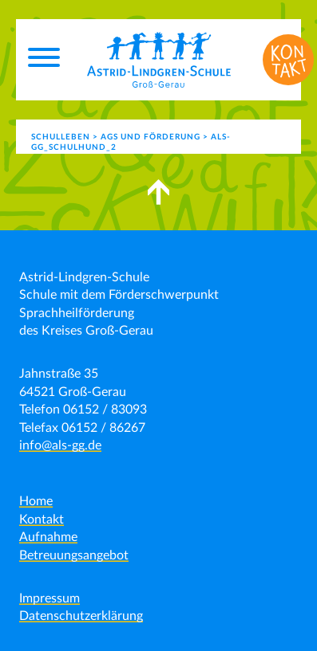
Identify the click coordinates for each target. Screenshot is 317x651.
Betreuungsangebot (74, 555)
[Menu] (44, 59)
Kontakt (41, 519)
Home (36, 501)
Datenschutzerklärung (81, 616)
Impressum (49, 598)
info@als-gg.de (60, 445)
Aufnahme (48, 537)
